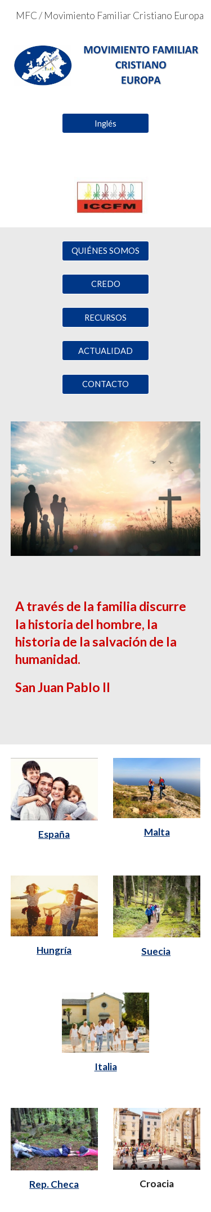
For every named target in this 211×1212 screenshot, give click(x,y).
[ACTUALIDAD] (105, 350)
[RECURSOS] (105, 317)
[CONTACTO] (105, 384)
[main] (106, 656)
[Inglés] (105, 123)
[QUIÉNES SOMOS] (105, 250)
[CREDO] (105, 284)
